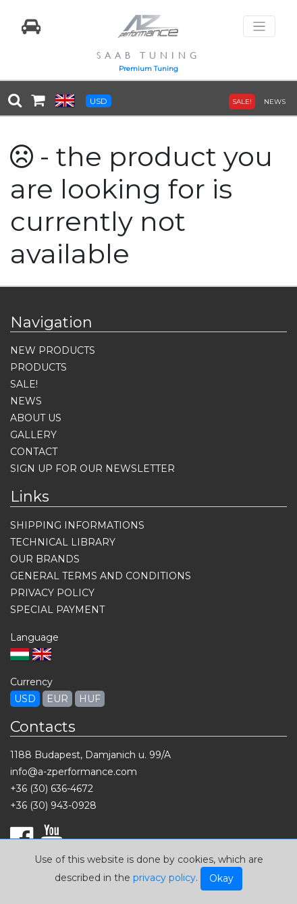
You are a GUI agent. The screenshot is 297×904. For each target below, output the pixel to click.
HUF (90, 699)
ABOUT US (35, 418)
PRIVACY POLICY (52, 593)
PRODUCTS (38, 367)
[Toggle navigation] (259, 27)
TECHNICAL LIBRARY (62, 542)
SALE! (242, 101)
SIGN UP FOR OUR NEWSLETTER (92, 468)
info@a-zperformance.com (73, 772)
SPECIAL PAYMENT (57, 610)
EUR (57, 699)
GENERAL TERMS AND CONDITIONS (100, 576)
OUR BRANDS (45, 559)
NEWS (275, 101)
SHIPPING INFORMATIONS (77, 525)
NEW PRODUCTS (52, 350)
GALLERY (33, 435)
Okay (221, 878)
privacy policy (164, 878)
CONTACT (33, 452)
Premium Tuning (148, 68)
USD (98, 101)
